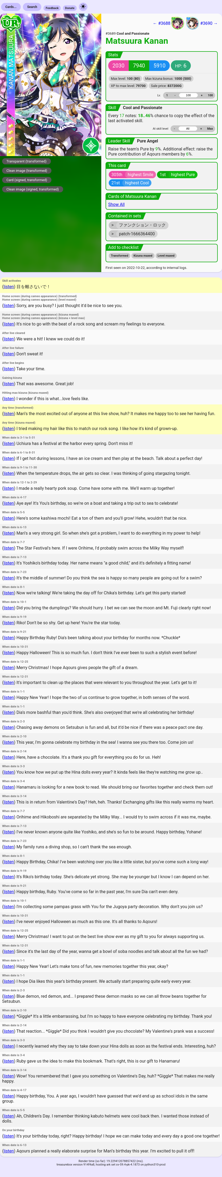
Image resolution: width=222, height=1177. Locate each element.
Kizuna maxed (143, 255)
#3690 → (202, 23)
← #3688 (168, 23)
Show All (116, 204)
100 (210, 95)
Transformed (119, 255)
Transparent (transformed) (26, 161)
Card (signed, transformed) (26, 180)
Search (32, 7)
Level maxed (166, 255)
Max (210, 128)
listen (8, 286)
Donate (70, 8)
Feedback (52, 8)
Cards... (11, 7)
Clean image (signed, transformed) (32, 189)
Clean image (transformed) (26, 171)
